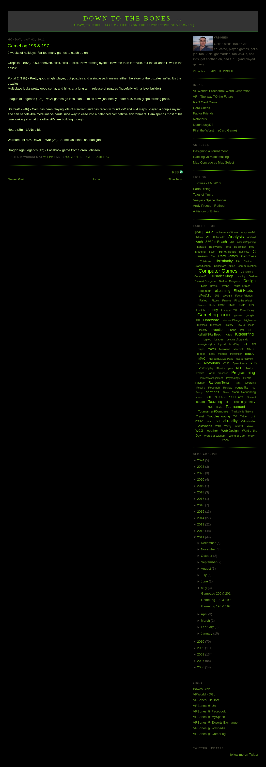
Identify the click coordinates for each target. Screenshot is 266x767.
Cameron (201, 256)
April (204, 614)
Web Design (230, 430)
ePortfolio (205, 295)
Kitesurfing (244, 334)
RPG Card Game (205, 102)
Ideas (251, 325)
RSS (176, 172)
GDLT (226, 315)
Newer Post (16, 179)
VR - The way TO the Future (213, 96)
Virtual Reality (226, 421)
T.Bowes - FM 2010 (207, 183)
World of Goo (237, 435)
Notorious (200, 119)
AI (207, 237)
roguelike (242, 387)
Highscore (250, 320)
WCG (199, 430)
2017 (201, 499)
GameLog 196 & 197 (28, 45)
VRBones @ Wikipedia (209, 728)
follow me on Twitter (244, 754)
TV (235, 416)
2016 (201, 505)
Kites (229, 334)
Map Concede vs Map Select (213, 162)
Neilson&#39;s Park (221, 358)
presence (223, 373)
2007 (201, 661)
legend (222, 344)
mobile (201, 353)
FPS (251, 305)
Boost (212, 251)
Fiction (215, 300)
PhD (253, 363)
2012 (201, 531)
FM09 (232, 305)
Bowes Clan (201, 689)
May (204, 588)
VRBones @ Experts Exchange (215, 722)
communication (247, 265)
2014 (201, 518)
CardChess (248, 256)
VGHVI (199, 421)
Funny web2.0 (229, 310)
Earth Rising (202, 189)
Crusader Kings (222, 276)
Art (232, 242)
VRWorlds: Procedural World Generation (221, 91)
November (209, 549)
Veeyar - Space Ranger (209, 200)
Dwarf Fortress (241, 285)
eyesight (227, 295)
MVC (201, 358)
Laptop (207, 339)
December (209, 543)
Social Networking (244, 392)
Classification (203, 265)
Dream (214, 286)
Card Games (228, 256)
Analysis (236, 236)
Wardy (228, 426)
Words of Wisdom (215, 435)
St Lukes (236, 397)
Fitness (201, 305)
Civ (238, 261)
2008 (201, 654)
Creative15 (200, 276)
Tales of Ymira (203, 194)
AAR (209, 232)
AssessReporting (246, 242)
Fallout (204, 300)
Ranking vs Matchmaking (211, 157)
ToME (219, 407)
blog (251, 246)
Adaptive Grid (248, 232)
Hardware (211, 320)
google (250, 315)
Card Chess (201, 108)
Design (249, 281)
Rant (237, 382)
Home (96, 179)
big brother (240, 246)
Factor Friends (203, 113)
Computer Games (80, 157)
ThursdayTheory (244, 402)
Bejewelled (215, 246)
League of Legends (237, 339)
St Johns (220, 397)
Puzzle (247, 377)
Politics (200, 373)
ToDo (209, 406)
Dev (204, 286)
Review (227, 387)
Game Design (247, 310)
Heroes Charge (231, 320)
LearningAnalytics (205, 344)
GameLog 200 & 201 (216, 593)
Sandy (199, 392)
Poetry (249, 368)
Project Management (211, 378)
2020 (201, 479)
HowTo (240, 324)
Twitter (243, 416)
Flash (212, 305)
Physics (221, 368)
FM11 (242, 305)
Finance (226, 300)
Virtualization (248, 421)
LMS (253, 344)
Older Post (175, 179)
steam (200, 402)
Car (213, 256)
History (229, 324)
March (206, 620)
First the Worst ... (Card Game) (215, 130)
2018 (201, 492)
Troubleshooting (218, 416)
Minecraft (239, 349)
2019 (201, 486)
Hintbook (202, 325)
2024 (201, 460)
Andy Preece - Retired (209, 205)
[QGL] (199, 232)
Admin (199, 237)
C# (254, 251)
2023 (201, 466)
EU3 (217, 295)
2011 (201, 537)
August (206, 568)
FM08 (221, 305)
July (204, 575)
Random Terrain (220, 382)
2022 (201, 473)
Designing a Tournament (210, 151)
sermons (212, 392)
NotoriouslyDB (203, 125)
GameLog (102, 157)
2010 (201, 641)
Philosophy (206, 368)
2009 (201, 648)
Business (244, 251)
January (207, 633)
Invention (217, 330)
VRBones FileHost (206, 700)
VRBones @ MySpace (209, 717)
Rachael (200, 382)
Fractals (200, 310)
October (207, 556)
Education (204, 291)
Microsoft (224, 349)
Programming (243, 373)
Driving (225, 285)
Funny (213, 310)
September (209, 562)
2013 (201, 524)
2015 (201, 511)
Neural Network (244, 358)
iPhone (232, 329)
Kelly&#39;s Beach (210, 334)
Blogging (200, 251)
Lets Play (234, 344)
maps (201, 349)
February (208, 627)
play (230, 368)
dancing (241, 276)
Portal (211, 373)
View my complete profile (214, 71)
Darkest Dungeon (229, 281)
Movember (236, 354)
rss (253, 387)
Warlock (239, 426)
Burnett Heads (227, 251)
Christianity (224, 261)
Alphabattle (219, 237)
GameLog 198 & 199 (216, 600)
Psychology (233, 377)
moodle (222, 353)
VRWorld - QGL (204, 694)
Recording (250, 382)
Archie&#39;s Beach (211, 242)
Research (214, 387)
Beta (228, 246)
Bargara (201, 246)
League (218, 339)
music (249, 353)
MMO (250, 349)
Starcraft (251, 397)
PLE (239, 368)
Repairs (200, 387)
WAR (218, 426)
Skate (225, 392)
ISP (250, 329)
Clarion (247, 261)
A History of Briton (206, 211)
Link (244, 344)
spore (199, 397)
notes (198, 363)
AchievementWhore (227, 232)
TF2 (227, 401)
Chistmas (205, 261)
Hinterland (215, 325)
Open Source (240, 363)
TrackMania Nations (242, 411)
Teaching (215, 402)
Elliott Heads (243, 291)
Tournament (235, 406)
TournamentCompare (213, 411)
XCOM (225, 440)
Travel (200, 416)
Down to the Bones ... (133, 18)
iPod (242, 330)
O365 (226, 363)
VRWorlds (205, 426)
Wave (250, 426)
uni (253, 416)
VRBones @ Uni (205, 706)
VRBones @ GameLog (209, 734)
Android (251, 237)
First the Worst (243, 300)
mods (212, 354)
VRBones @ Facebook (209, 711)
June (205, 581)
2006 (201, 667)
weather (212, 430)
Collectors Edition (224, 265)
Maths (212, 349)
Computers (247, 271)
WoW (251, 435)
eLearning (222, 291)
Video (210, 421)
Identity (203, 330)
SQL (209, 397)
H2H (197, 320)
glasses (238, 315)
